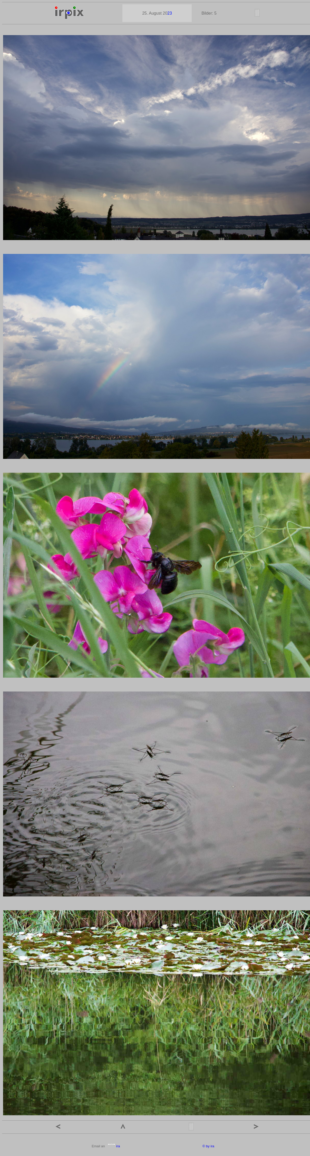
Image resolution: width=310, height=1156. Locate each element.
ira (114, 1146)
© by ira (208, 1146)
